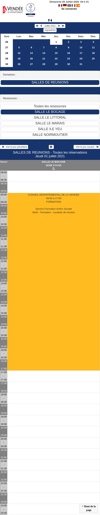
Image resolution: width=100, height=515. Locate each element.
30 (6, 64)
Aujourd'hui (50, 30)
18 (93, 53)
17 (81, 53)
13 (31, 53)
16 (68, 53)
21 (43, 58)
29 (6, 58)
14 (43, 53)
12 (19, 53)
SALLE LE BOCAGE (53, 161)
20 (31, 58)
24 (81, 58)
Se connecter (69, 8)
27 (6, 47)
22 (56, 58)
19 (19, 58)
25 (93, 58)
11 (93, 47)
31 (81, 64)
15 (56, 53)
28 (6, 53)
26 (6, 42)
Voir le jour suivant (87, 147)
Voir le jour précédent (14, 147)
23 (68, 58)
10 (81, 47)
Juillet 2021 (50, 26)
